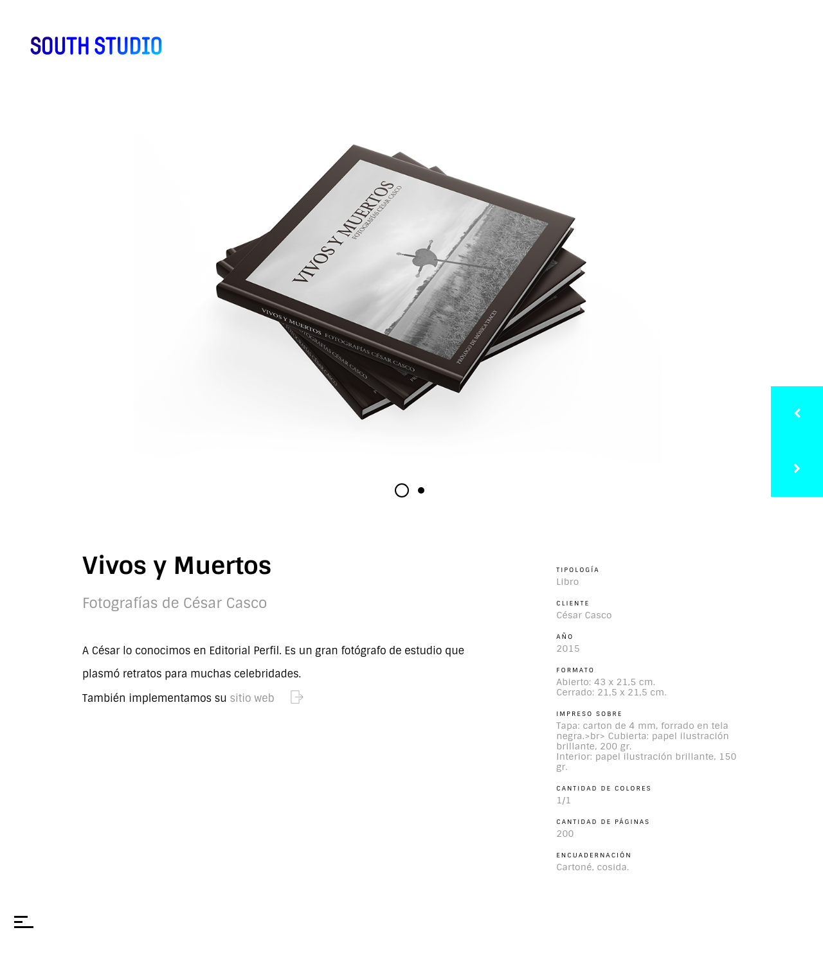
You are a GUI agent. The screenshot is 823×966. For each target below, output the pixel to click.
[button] (402, 490)
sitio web (266, 698)
